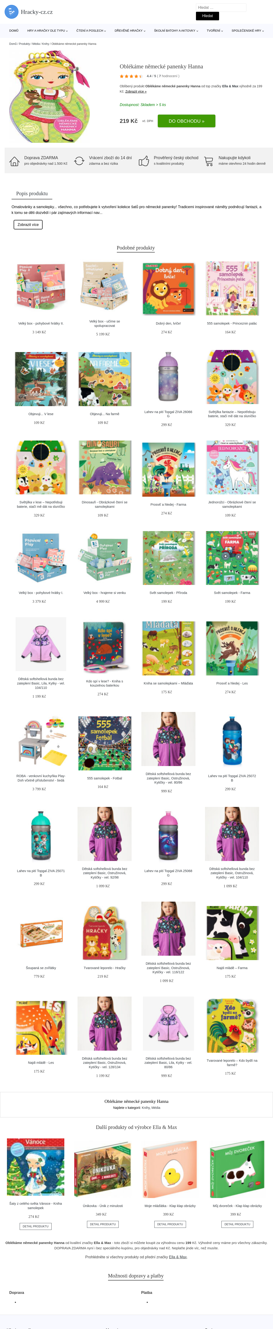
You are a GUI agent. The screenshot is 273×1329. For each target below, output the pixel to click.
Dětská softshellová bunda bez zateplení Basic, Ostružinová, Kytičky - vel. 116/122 (168, 968)
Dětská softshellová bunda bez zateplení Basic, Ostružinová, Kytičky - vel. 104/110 (232, 873)
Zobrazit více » (136, 91)
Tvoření (213, 30)
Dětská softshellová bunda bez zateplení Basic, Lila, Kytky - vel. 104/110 (41, 683)
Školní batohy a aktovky (174, 30)
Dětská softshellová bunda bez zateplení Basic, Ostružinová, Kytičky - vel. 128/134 (104, 1063)
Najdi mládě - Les (41, 1062)
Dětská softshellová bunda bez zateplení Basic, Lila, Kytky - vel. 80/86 (168, 1063)
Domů (14, 30)
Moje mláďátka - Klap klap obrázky (170, 1206)
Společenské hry (246, 30)
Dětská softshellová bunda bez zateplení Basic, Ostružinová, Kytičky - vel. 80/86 (168, 778)
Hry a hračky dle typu (46, 30)
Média (36, 44)
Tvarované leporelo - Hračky (105, 968)
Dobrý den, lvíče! (168, 323)
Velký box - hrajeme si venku (105, 593)
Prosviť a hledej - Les (232, 683)
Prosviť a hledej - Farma (168, 504)
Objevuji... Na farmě (104, 414)
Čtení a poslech (89, 30)
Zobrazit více (28, 225)
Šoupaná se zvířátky (41, 968)
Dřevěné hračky (129, 30)
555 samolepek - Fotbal (104, 778)
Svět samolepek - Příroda (168, 593)
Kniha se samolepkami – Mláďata (168, 683)
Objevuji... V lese (40, 414)
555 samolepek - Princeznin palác (232, 323)
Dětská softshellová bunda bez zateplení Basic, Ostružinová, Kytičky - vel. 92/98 (104, 873)
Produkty (24, 44)
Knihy (45, 44)
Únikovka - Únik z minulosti (103, 1206)
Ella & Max (230, 86)
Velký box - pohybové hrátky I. (41, 593)
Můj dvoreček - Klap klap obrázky (237, 1206)
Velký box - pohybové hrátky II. (41, 323)
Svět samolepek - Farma (232, 593)
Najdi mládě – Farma (232, 968)
